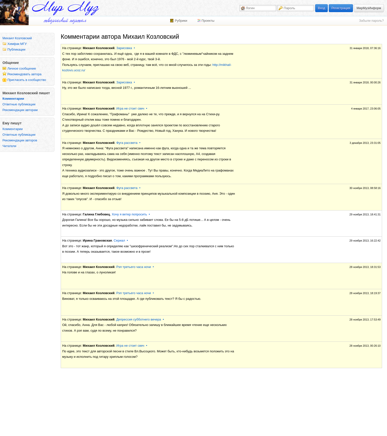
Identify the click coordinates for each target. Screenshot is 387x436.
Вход (321, 8)
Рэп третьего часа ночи (133, 267)
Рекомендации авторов (19, 140)
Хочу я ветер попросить (129, 214)
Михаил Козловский (17, 38)
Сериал (119, 240)
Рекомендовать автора (24, 74)
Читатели (9, 146)
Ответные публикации (19, 104)
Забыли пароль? (371, 20)
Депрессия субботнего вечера (138, 319)
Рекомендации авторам (20, 110)
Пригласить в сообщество (26, 80)
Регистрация (340, 8)
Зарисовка (124, 48)
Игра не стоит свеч (130, 108)
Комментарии (13, 98)
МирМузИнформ (369, 8)
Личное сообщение (21, 68)
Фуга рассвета (126, 143)
